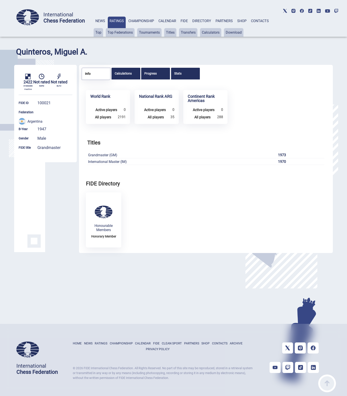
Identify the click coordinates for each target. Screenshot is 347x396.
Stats (177, 73)
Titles (170, 32)
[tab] (100, 27)
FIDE (184, 21)
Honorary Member (103, 236)
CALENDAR (167, 21)
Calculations (123, 73)
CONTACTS (260, 21)
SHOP (242, 21)
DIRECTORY (201, 21)
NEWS (100, 21)
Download (234, 32)
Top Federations (120, 32)
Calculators (211, 32)
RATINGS (117, 21)
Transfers (188, 32)
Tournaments (149, 32)
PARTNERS (224, 21)
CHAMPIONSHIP (141, 21)
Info (88, 73)
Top (98, 32)
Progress (150, 73)
